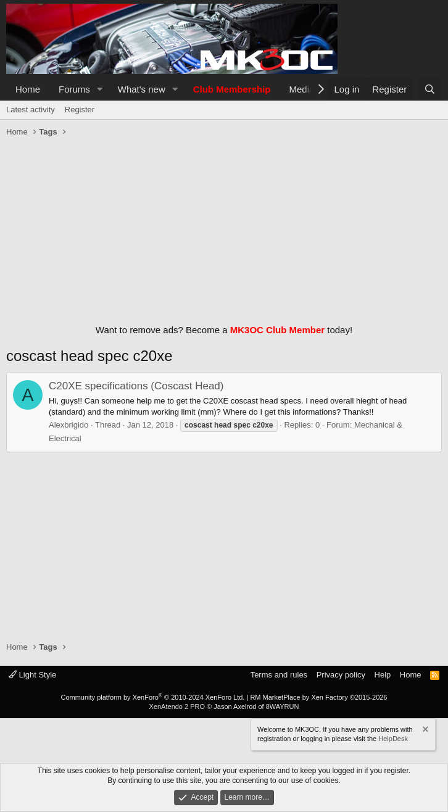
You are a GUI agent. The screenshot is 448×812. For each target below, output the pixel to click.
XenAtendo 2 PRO (177, 706)
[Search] (430, 89)
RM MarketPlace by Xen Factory (318, 697)
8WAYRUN (282, 706)
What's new (141, 89)
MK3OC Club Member (277, 330)
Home (27, 89)
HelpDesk (393, 738)
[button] (100, 89)
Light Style (32, 674)
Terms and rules (279, 674)
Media (302, 89)
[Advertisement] (224, 227)
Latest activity (30, 109)
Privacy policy (341, 674)
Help (383, 674)
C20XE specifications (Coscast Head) (136, 386)
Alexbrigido (68, 424)
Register (79, 109)
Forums (74, 89)
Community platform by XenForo (152, 697)
